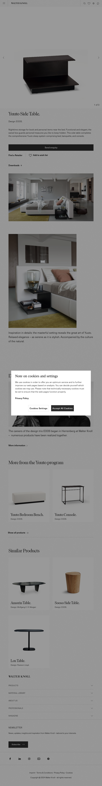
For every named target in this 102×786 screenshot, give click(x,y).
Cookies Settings (38, 408)
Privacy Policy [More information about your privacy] (22, 398)
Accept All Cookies (62, 408)
